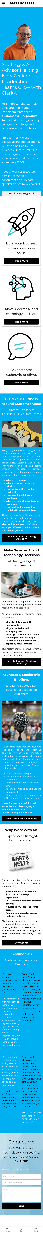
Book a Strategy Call (21, 195)
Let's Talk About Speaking (21, 820)
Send (21, 1207)
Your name (8, 1178)
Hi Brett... (7, 1191)
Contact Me (21, 944)
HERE (24, 1163)
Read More (21, 262)
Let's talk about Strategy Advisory (21, 539)
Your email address (12, 1184)
